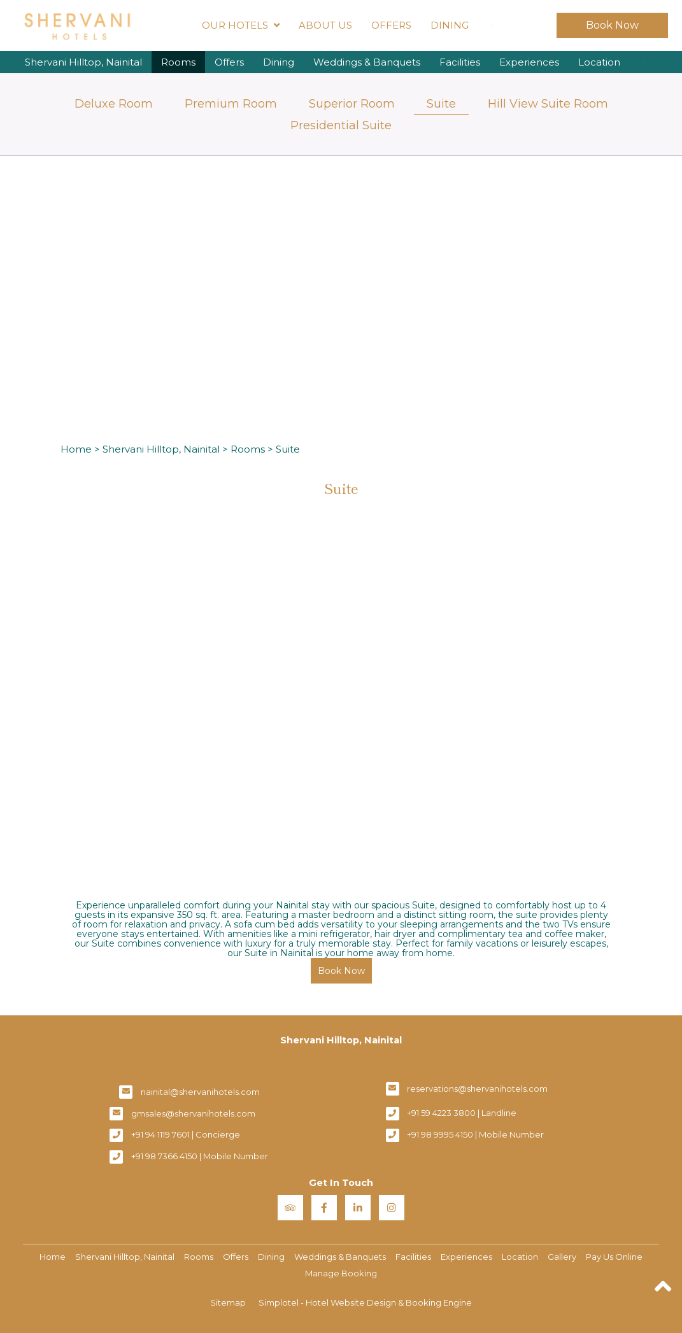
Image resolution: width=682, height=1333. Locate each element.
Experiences (529, 62)
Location (599, 62)
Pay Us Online (614, 1257)
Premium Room (231, 104)
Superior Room (352, 104)
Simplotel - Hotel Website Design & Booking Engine (365, 1302)
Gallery (562, 1257)
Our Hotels (241, 25)
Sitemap (228, 1302)
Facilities (459, 62)
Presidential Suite (341, 125)
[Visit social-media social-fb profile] (324, 1207)
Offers (391, 25)
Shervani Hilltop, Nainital (83, 62)
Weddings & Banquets (366, 62)
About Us (325, 25)
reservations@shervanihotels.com (477, 1088)
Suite (441, 104)
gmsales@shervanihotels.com (193, 1113)
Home (76, 449)
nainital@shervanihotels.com (200, 1092)
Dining (449, 25)
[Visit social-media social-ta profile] (290, 1207)
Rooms (178, 62)
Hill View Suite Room (548, 104)
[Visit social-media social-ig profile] (391, 1207)
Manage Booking (341, 1273)
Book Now (612, 25)
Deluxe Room (114, 104)
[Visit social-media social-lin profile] (358, 1207)
